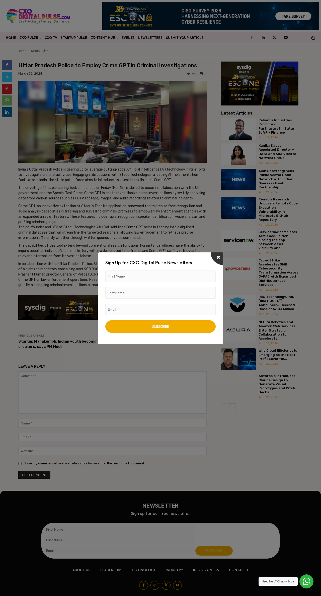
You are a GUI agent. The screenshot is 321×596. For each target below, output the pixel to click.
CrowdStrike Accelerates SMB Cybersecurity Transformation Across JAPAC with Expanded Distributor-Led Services (278, 272)
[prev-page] (224, 406)
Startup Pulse (39, 51)
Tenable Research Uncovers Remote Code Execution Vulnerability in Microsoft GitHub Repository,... (278, 209)
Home (22, 51)
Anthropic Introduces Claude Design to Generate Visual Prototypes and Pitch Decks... (277, 384)
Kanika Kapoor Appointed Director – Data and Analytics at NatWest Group (278, 151)
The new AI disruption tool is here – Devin (169, 341)
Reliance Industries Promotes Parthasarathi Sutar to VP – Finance (276, 126)
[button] (313, 38)
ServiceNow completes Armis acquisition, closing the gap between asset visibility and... (278, 240)
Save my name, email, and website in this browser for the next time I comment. (84, 463)
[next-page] (232, 406)
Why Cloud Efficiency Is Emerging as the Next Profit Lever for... (278, 354)
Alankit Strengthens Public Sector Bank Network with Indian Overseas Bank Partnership (276, 179)
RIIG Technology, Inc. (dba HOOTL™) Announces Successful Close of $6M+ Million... (278, 303)
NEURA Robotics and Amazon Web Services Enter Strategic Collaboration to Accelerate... (277, 330)
